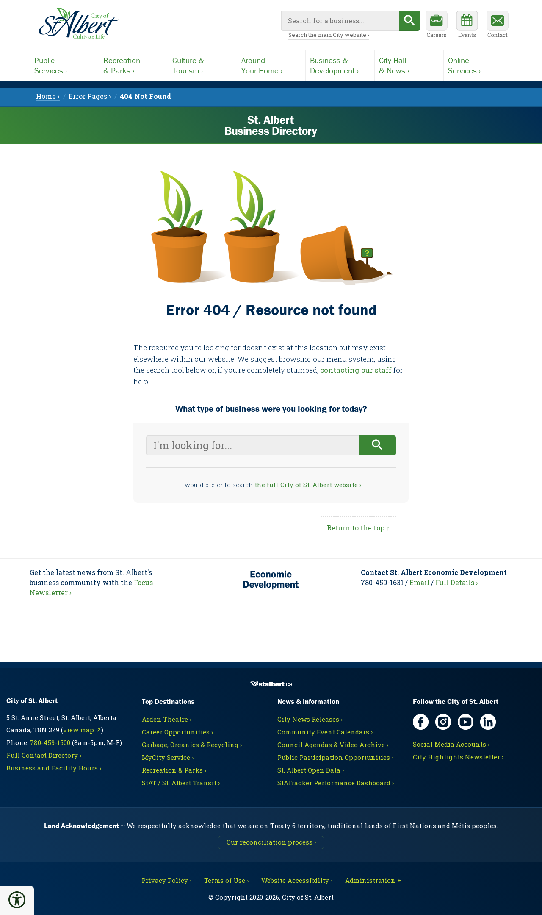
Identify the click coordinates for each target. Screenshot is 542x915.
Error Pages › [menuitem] (90, 96)
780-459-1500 (50, 742)
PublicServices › (50, 65)
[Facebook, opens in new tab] (421, 722)
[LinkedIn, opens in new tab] (488, 722)
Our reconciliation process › (271, 842)
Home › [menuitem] (48, 96)
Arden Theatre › (166, 719)
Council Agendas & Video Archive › (332, 744)
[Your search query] (340, 21)
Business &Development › (334, 65)
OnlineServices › (464, 65)
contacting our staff (356, 370)
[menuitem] (145, 96)
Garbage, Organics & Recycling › (192, 744)
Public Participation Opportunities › (335, 757)
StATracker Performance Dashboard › (335, 782)
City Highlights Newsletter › (458, 757)
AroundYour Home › (261, 65)
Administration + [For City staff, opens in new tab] (373, 880)
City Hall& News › (394, 65)
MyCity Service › (168, 757)
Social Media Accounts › (451, 744)
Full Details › (456, 582)
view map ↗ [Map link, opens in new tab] (82, 729)
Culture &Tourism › (188, 65)
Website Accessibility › (296, 880)
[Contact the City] (497, 25)
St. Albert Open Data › (310, 770)
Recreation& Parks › (121, 65)
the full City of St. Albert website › (307, 484)
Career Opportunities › (177, 732)
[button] (17, 900)
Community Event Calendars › (325, 732)
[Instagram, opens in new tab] (443, 722)
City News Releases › (310, 719)
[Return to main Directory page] (78, 23)
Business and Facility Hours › (53, 768)
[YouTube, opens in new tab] (465, 722)
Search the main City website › (328, 35)
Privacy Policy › (166, 880)
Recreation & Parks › (174, 770)
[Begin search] (409, 21)
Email (419, 582)
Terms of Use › (226, 880)
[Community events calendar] (467, 25)
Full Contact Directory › (43, 755)
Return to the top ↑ (358, 527)
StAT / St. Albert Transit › (181, 782)
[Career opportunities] (436, 25)
